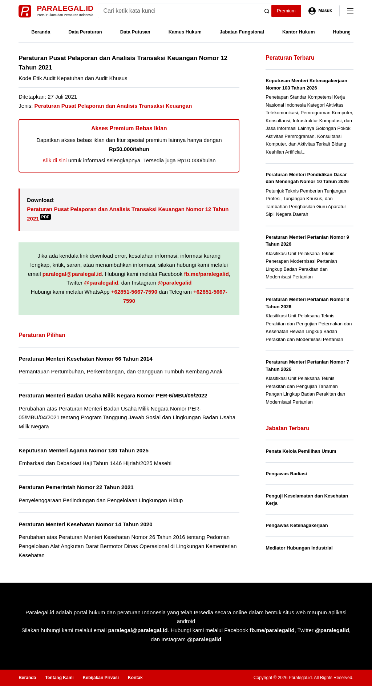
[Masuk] (320, 11)
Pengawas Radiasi (286, 473)
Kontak (135, 677)
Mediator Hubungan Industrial (299, 548)
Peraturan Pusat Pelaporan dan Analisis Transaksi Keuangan (113, 106)
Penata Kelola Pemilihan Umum (301, 451)
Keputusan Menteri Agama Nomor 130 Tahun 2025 (84, 450)
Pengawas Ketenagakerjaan (297, 525)
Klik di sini (55, 160)
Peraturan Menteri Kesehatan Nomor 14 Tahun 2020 (85, 524)
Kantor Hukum (298, 32)
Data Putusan (135, 32)
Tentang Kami (59, 677)
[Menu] (350, 11)
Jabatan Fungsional (242, 32)
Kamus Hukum (185, 32)
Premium (286, 10)
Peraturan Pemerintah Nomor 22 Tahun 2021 (76, 487)
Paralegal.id (65, 8)
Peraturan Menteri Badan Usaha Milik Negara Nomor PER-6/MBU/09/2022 (113, 395)
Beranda (40, 32)
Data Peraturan (85, 32)
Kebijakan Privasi (101, 677)
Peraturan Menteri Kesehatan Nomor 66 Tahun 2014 (85, 359)
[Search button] (267, 11)
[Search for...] (179, 11)
